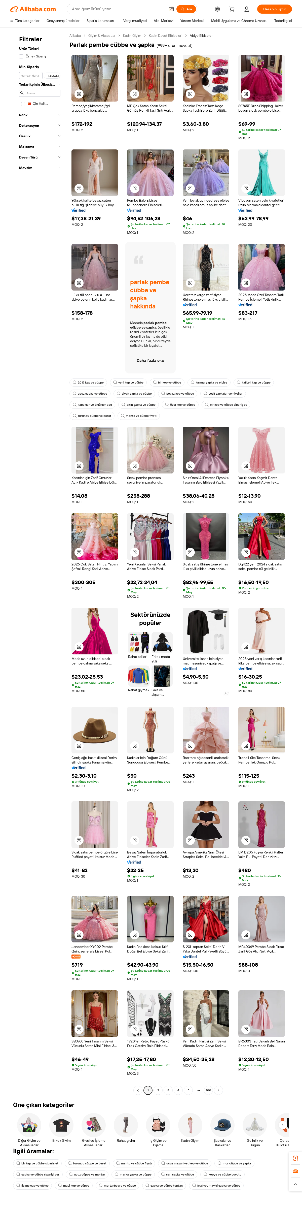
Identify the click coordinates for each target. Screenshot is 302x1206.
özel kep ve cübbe (180, 405)
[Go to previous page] (137, 1090)
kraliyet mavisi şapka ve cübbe (216, 1186)
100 (208, 1090)
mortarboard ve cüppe (117, 1186)
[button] (171, 9)
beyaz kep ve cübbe (177, 394)
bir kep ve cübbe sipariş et (226, 405)
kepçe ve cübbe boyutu (222, 1174)
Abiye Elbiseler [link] (201, 36)
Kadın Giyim (132, 36)
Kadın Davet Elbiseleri (165, 36)
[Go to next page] (218, 1090)
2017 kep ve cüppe (88, 382)
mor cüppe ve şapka (234, 1163)
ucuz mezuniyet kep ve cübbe (184, 1163)
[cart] (233, 10)
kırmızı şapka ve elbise (209, 382)
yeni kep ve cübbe (128, 382)
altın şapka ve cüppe (139, 405)
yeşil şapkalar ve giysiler (223, 394)
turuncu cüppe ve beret (92, 416)
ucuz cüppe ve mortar (87, 1174)
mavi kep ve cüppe (73, 1186)
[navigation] (38, 563)
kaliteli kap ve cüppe (254, 382)
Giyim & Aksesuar (102, 36)
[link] (295, 1158)
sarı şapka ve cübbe (177, 1174)
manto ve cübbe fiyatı (139, 416)
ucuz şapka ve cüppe (90, 394)
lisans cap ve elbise (32, 1186)
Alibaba (75, 36)
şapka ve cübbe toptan (164, 1186)
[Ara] (186, 9)
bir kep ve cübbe (167, 382)
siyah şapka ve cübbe (134, 394)
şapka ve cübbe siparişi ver (37, 1174)
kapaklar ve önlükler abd (92, 405)
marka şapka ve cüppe (133, 1174)
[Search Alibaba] (118, 9)
